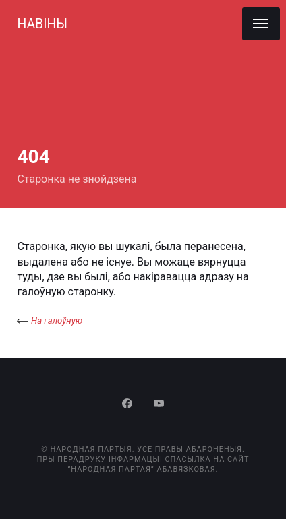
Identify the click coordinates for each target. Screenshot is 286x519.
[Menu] (261, 23)
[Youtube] (158, 404)
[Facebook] (128, 404)
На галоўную (56, 320)
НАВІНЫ (42, 24)
